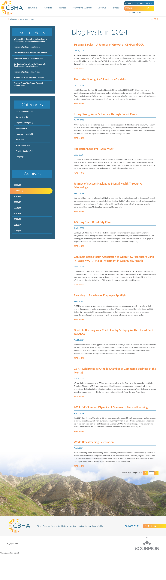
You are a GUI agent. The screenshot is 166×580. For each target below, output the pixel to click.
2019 (17, 219)
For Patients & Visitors (82, 8)
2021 (17, 208)
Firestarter (21, 128)
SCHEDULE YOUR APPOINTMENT (140, 3)
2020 (17, 213)
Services (62, 8)
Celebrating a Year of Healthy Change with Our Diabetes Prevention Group (30, 65)
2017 (17, 231)
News (20, 140)
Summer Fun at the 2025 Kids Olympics (29, 78)
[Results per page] (150, 498)
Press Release (23, 145)
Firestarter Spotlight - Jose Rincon (27, 47)
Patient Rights (97, 552)
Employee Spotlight (24, 123)
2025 (17, 185)
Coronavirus (22, 117)
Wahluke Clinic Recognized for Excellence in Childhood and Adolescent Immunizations (30, 40)
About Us (102, 8)
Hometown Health (24, 134)
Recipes (20, 157)
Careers (116, 8)
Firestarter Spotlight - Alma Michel (27, 72)
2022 (17, 202)
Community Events (24, 111)
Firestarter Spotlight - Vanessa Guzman (28, 58)
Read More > (79, 70)
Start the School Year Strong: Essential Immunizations (28, 84)
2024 (19, 191)
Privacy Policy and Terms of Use (49, 552)
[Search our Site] (151, 8)
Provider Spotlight (24, 151)
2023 (17, 196)
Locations (32, 8)
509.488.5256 (134, 12)
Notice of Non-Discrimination (72, 552)
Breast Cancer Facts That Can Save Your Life (30, 53)
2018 (17, 225)
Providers (47, 8)
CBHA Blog (24, 19)
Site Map (88, 552)
